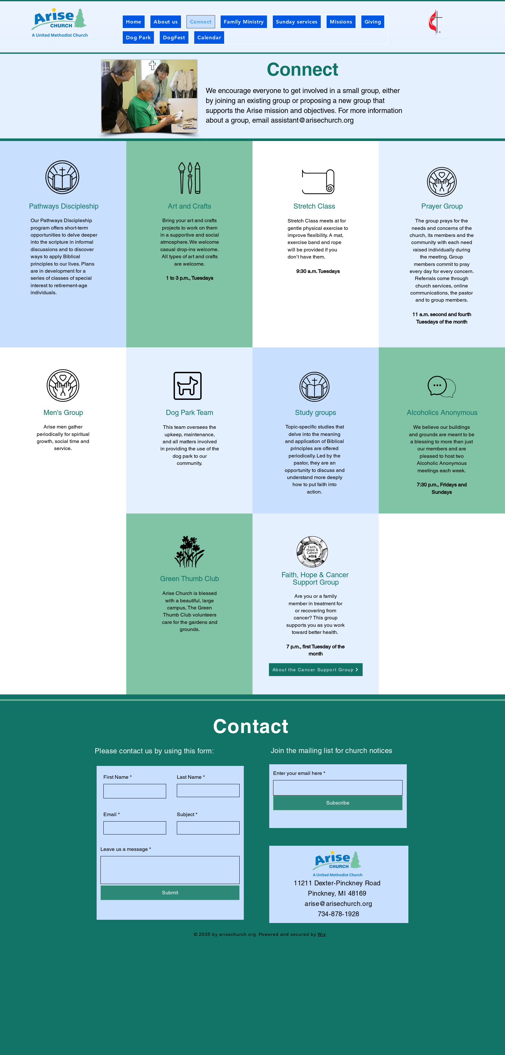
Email (110, 814)
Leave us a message (124, 849)
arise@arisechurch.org (338, 904)
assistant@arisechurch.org (312, 120)
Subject (185, 814)
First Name (116, 777)
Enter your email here (297, 773)
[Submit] (170, 892)
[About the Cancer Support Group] (316, 669)
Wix (322, 934)
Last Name (189, 777)
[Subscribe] (338, 803)
